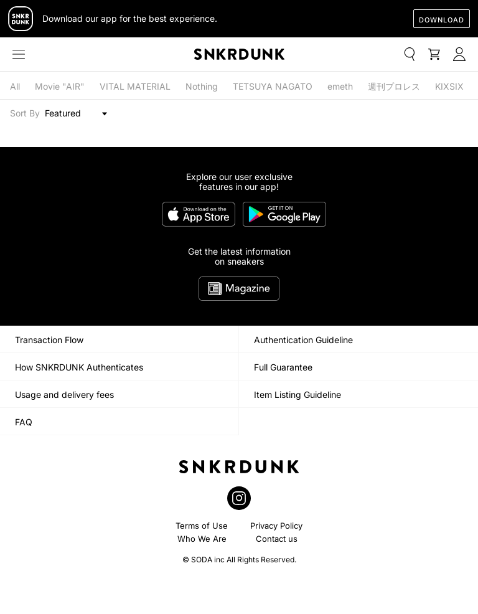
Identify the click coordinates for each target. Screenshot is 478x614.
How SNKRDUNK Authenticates (79, 367)
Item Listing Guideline (297, 394)
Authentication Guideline (303, 339)
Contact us (277, 539)
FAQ (23, 422)
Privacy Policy (276, 526)
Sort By (25, 113)
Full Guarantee (283, 367)
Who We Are (202, 539)
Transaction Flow (49, 339)
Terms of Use (202, 526)
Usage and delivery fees (64, 394)
